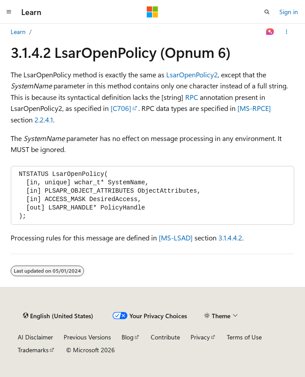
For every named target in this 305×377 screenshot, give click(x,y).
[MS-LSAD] (176, 237)
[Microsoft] (152, 12)
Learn (18, 31)
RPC (191, 97)
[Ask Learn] (270, 32)
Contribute (165, 337)
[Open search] (267, 12)
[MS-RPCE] (254, 108)
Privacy (200, 337)
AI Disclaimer (35, 337)
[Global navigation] (9, 12)
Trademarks (33, 350)
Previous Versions (87, 337)
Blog (127, 337)
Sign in (288, 12)
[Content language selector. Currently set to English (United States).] (58, 315)
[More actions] (286, 32)
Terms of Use (244, 337)
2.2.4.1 (43, 119)
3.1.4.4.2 (230, 237)
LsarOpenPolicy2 (192, 74)
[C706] (121, 108)
